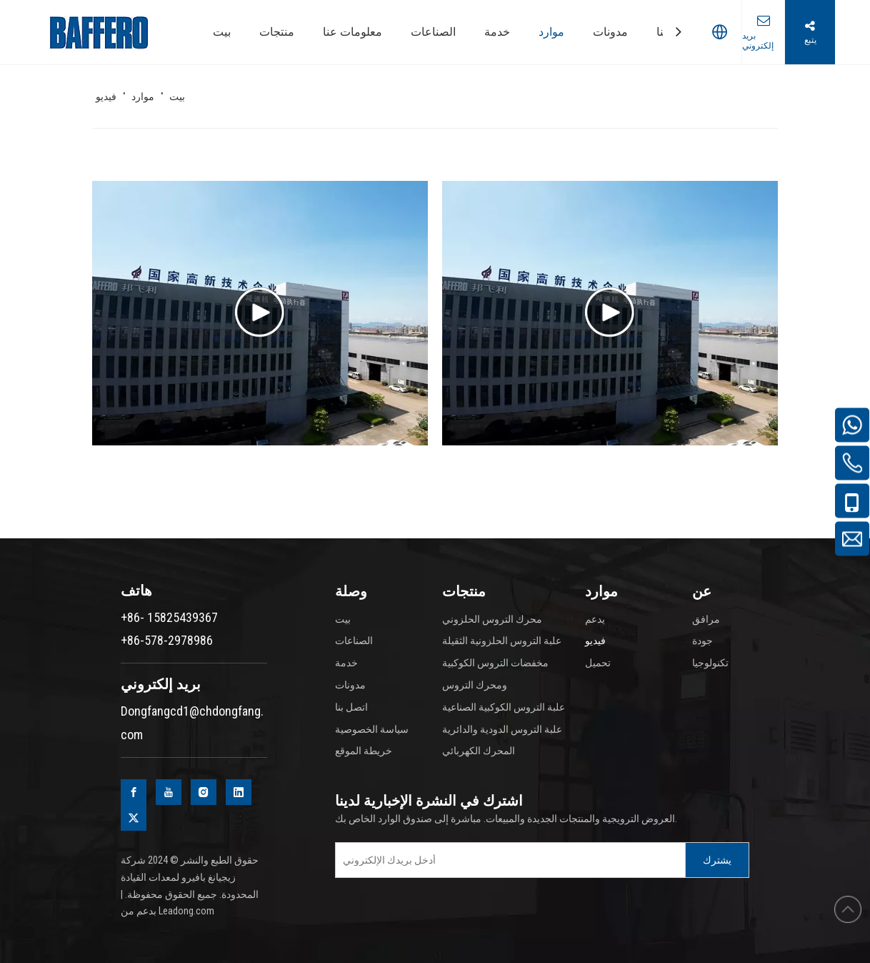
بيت (343, 619)
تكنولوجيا (710, 662)
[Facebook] (133, 792)
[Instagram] (203, 792)
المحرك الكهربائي (478, 750)
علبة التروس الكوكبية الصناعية (503, 707)
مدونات (350, 685)
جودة (702, 640)
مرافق (706, 619)
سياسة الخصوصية (372, 729)
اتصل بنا (351, 707)
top (847, 909)
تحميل (598, 662)
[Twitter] (133, 818)
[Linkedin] (238, 792)
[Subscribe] (717, 860)
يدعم (595, 619)
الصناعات (354, 640)
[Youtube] (168, 792)
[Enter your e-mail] (507, 860)
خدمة (346, 662)
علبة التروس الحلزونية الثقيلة (501, 640)
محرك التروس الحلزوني (492, 619)
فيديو (595, 640)
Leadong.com (186, 911)
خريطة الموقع (363, 750)
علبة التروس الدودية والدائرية (502, 729)
